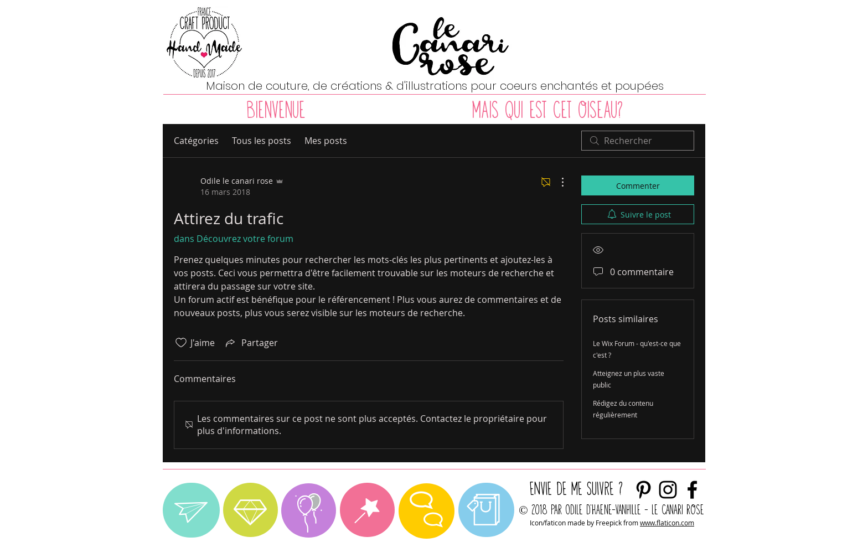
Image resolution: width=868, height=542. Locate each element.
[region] (191, 510)
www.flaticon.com (667, 522)
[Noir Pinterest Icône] (643, 490)
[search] (637, 141)
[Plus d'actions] (557, 182)
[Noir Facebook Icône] (692, 490)
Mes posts (325, 141)
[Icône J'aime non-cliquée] (181, 342)
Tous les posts (261, 141)
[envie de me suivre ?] (668, 490)
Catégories (196, 141)
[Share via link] (251, 342)
